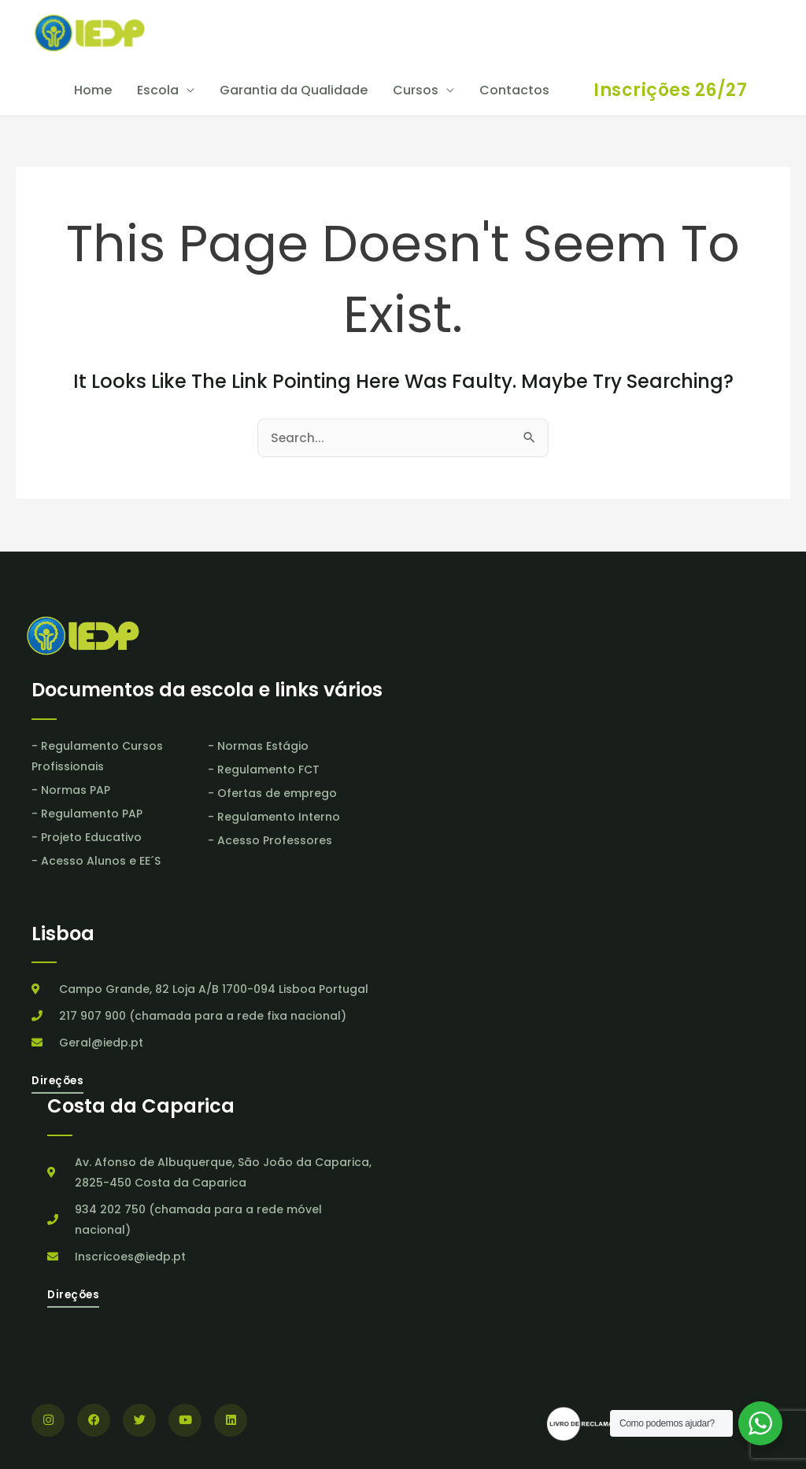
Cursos (415, 92)
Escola (158, 92)
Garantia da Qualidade (294, 92)
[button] (670, 92)
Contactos (514, 92)
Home (93, 92)
